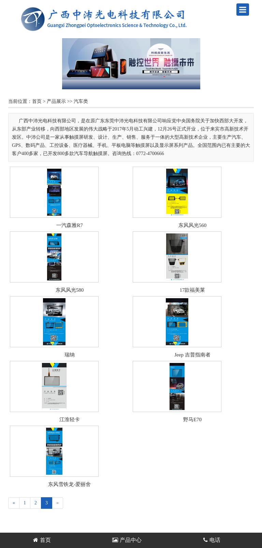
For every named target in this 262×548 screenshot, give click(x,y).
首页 (37, 101)
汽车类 (81, 101)
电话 (211, 540)
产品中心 (127, 540)
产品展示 (56, 101)
